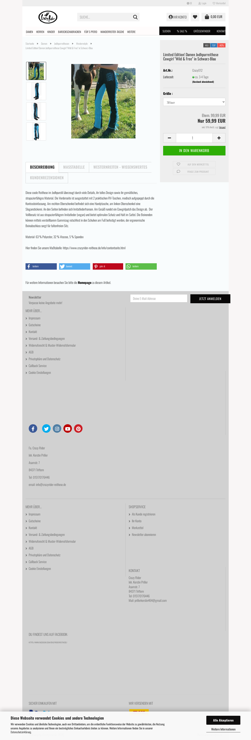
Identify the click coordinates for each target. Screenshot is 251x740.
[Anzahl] (194, 138)
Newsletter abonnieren (144, 534)
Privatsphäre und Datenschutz (44, 358)
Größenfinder (202, 31)
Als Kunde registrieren (143, 514)
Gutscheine (35, 324)
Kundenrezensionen (47, 177)
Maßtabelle (74, 167)
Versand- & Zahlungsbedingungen (47, 338)
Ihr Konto (136, 520)
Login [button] (202, 3)
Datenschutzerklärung (21, 732)
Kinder (51, 32)
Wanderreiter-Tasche (112, 32)
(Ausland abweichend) (203, 81)
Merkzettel (219, 3)
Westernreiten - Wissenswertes (120, 167)
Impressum (34, 318)
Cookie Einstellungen (40, 372)
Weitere (131, 32)
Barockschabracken (69, 32)
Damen (29, 32)
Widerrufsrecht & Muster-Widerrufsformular (52, 345)
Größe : (168, 93)
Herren (40, 32)
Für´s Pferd (90, 32)
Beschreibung (42, 167)
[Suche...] (135, 17)
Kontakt (221, 31)
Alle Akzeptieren (223, 720)
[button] (189, 3)
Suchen (167, 31)
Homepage (84, 282)
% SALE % (182, 31)
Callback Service (38, 365)
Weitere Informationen (223, 729)
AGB (31, 352)
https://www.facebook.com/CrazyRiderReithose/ (48, 642)
